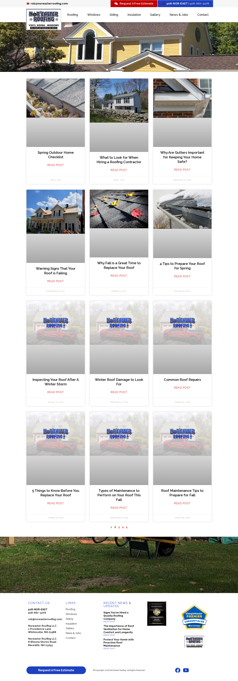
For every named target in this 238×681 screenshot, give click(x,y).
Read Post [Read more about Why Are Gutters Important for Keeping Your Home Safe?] (182, 170)
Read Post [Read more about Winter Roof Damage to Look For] (119, 392)
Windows (93, 15)
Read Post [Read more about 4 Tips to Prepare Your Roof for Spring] (182, 276)
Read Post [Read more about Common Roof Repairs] (182, 388)
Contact (203, 15)
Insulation (134, 15)
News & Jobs (179, 15)
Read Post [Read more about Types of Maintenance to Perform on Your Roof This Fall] (119, 508)
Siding (114, 15)
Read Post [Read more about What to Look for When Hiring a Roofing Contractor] (119, 170)
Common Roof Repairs (182, 380)
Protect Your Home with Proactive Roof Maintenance (118, 643)
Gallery (155, 15)
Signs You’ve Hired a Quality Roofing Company (116, 616)
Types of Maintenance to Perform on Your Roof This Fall (119, 495)
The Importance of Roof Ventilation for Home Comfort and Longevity (118, 629)
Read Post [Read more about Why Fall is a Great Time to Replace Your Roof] (119, 276)
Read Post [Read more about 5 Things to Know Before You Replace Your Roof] (55, 503)
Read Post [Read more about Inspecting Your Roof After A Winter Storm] (55, 392)
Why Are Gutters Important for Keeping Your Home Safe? (182, 157)
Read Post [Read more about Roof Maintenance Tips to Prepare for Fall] (182, 503)
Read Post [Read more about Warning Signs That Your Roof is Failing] (55, 281)
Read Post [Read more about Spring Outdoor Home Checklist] (55, 165)
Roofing (72, 15)
